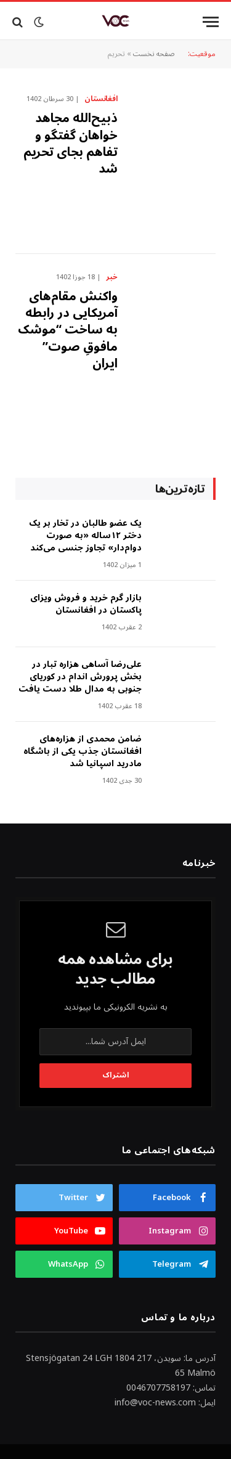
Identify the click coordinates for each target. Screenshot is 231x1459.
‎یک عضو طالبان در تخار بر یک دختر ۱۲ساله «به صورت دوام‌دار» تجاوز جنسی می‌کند (85, 535)
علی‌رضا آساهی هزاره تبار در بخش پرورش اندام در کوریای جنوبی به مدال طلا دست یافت (80, 676)
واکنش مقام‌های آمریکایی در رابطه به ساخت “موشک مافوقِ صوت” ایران (68, 330)
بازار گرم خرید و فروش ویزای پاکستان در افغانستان (86, 604)
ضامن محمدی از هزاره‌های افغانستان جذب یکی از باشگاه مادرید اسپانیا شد (82, 751)
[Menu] (211, 22)
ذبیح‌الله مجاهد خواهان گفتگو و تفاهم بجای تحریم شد (70, 143)
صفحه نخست (154, 54)
